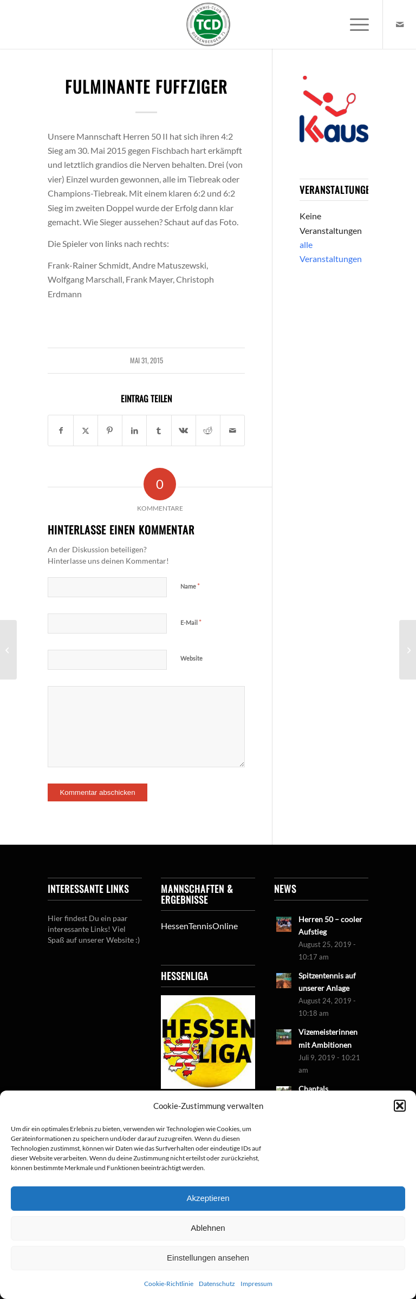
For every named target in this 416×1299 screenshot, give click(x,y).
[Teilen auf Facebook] (60, 430)
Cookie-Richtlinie (168, 1284)
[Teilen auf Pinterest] (110, 430)
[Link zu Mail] (400, 24)
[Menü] (354, 24)
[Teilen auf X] (86, 430)
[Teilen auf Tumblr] (159, 430)
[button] (399, 1105)
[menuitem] (354, 24)
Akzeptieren (207, 1198)
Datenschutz (217, 1284)
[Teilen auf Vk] (184, 430)
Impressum (256, 1284)
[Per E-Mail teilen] (232, 430)
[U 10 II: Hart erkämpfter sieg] (407, 650)
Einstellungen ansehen (208, 1257)
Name (190, 586)
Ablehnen (208, 1227)
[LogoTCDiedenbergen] (207, 24)
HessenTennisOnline (199, 926)
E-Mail (191, 622)
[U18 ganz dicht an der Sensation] (8, 650)
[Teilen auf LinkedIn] (134, 430)
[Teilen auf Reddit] (208, 430)
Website (191, 658)
